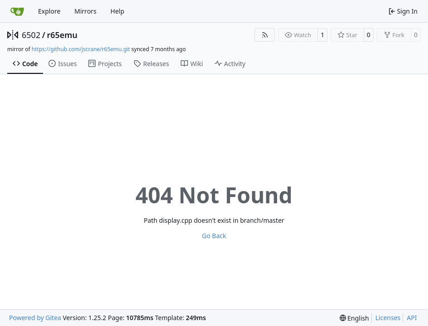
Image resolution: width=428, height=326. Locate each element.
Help (118, 11)
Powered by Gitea (35, 317)
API (412, 317)
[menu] (354, 318)
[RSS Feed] (265, 35)
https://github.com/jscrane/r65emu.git (81, 49)
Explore (49, 11)
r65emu (62, 34)
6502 (31, 34)
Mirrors (85, 11)
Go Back (214, 235)
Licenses (388, 317)
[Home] (17, 11)
